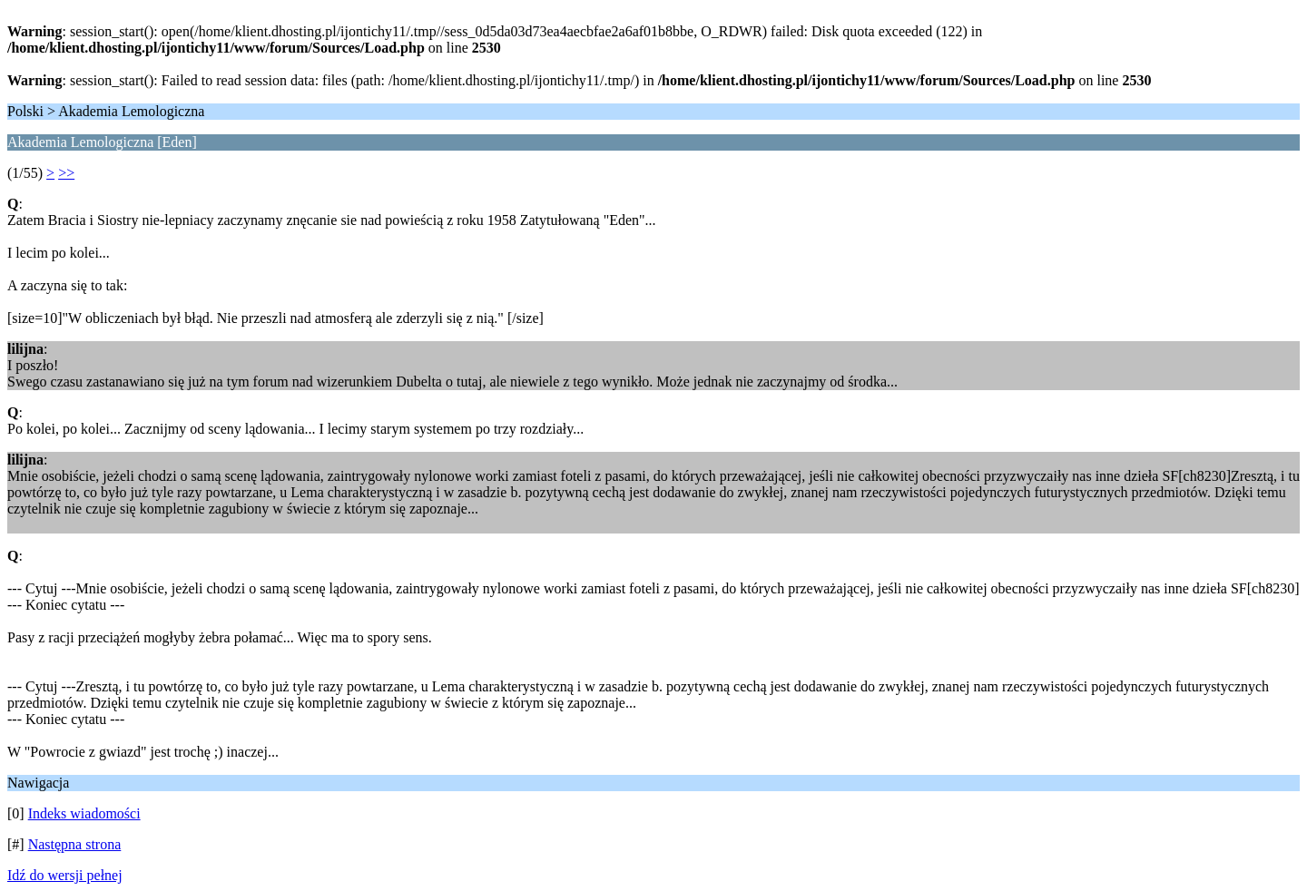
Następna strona (75, 844)
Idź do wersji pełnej (65, 875)
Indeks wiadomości (84, 813)
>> (66, 173)
